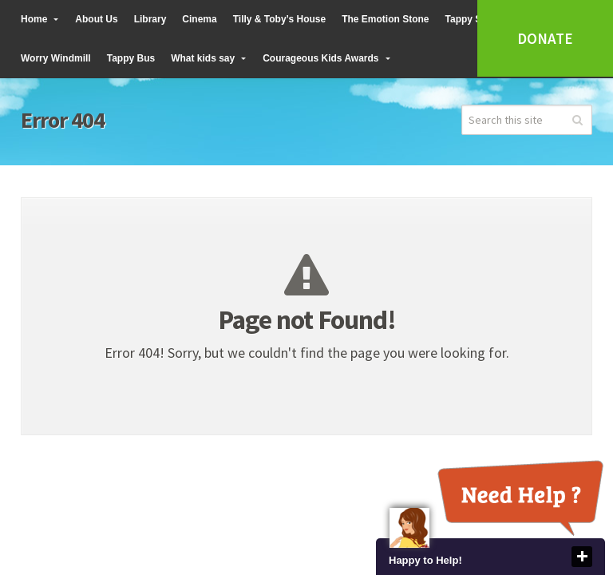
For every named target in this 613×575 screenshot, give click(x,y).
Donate (545, 38)
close (581, 556)
